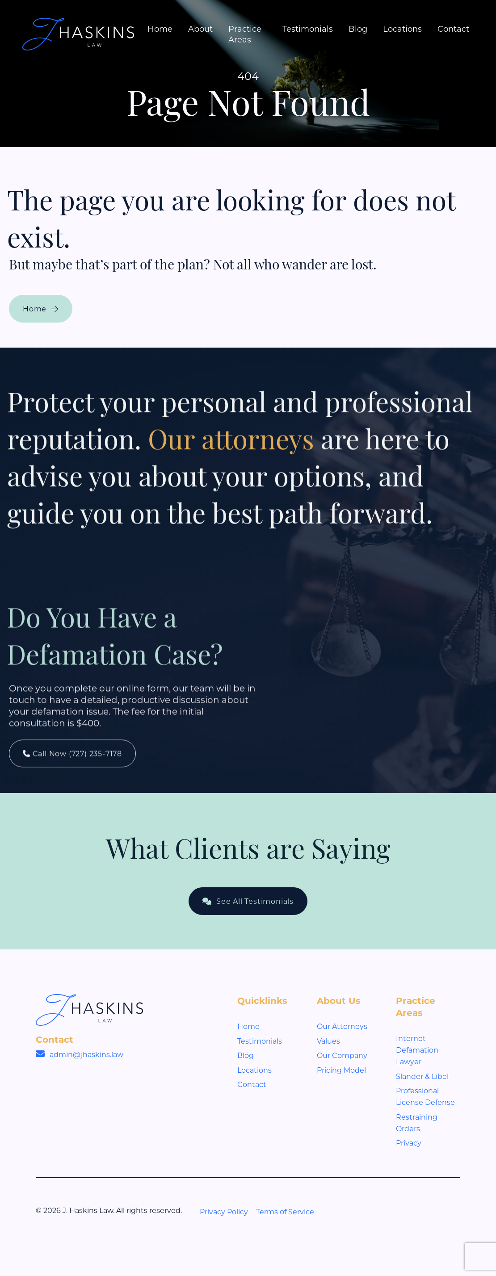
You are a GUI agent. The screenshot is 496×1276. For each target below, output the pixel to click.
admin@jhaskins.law (86, 1054)
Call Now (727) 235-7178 (72, 770)
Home (159, 28)
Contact (453, 28)
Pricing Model (341, 1070)
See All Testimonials (248, 901)
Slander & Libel (422, 1076)
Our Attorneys (342, 1026)
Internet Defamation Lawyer (417, 1049)
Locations (402, 28)
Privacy (408, 1142)
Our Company (342, 1055)
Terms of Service (285, 1211)
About (200, 28)
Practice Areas (244, 34)
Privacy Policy (224, 1211)
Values (328, 1040)
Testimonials (307, 28)
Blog (358, 28)
